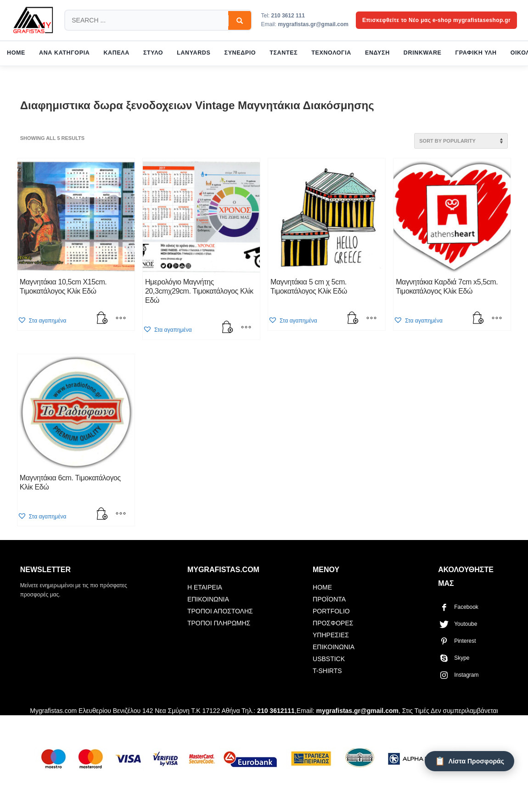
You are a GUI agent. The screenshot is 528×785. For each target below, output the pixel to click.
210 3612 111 (288, 15)
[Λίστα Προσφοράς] (469, 761)
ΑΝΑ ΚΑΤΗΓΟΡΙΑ (64, 53)
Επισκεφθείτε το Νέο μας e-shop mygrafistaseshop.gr (436, 20)
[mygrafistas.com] (33, 20)
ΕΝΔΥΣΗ (377, 53)
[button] (102, 318)
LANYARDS (193, 53)
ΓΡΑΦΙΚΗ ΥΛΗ (476, 53)
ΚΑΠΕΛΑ (116, 53)
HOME (16, 53)
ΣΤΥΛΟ (153, 53)
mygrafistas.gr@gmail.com (313, 24)
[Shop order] (461, 141)
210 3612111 (276, 710)
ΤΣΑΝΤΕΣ (284, 53)
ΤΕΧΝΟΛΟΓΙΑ (331, 53)
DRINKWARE (423, 53)
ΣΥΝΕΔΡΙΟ (240, 53)
